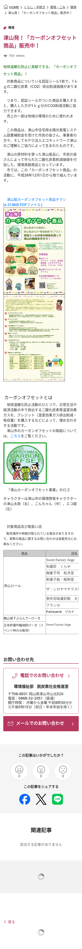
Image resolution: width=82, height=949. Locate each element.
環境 (73, 7)
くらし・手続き (34, 7)
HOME (14, 7)
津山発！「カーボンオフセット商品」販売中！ (40, 13)
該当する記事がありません (41, 844)
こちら (15, 436)
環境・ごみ (57, 7)
